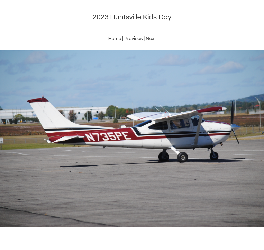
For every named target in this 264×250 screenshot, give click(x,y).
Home (114, 38)
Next (151, 38)
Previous (133, 38)
